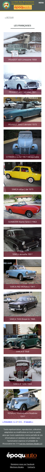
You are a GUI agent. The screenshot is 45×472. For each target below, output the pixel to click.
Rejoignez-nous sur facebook (22, 464)
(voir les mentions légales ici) (30, 443)
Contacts (31, 467)
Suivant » (29, 421)
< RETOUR (9, 17)
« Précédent (7, 421)
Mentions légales (17, 467)
